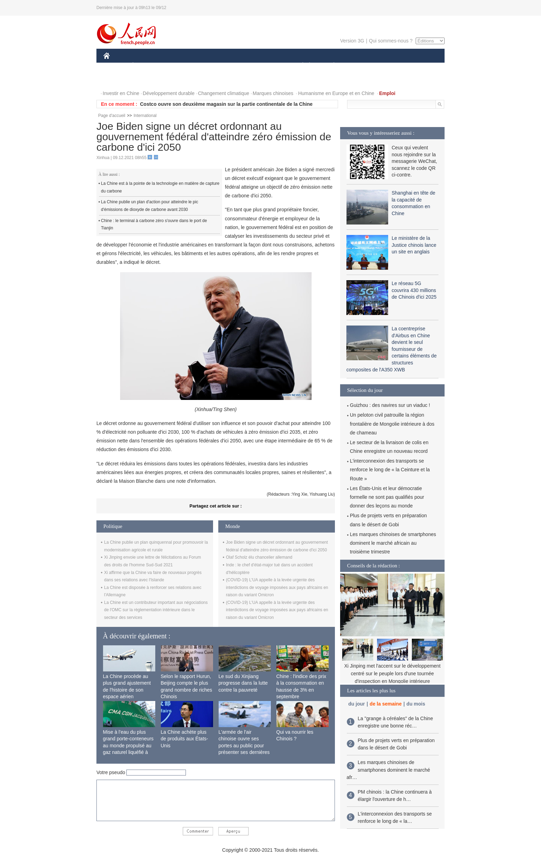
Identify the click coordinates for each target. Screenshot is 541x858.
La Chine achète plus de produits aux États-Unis (184, 738)
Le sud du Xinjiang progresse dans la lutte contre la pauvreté (243, 683)
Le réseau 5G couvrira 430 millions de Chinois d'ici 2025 (414, 290)
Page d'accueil (111, 115)
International (145, 115)
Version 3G (352, 41)
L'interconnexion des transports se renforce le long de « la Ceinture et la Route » (390, 469)
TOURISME (388, 66)
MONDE (177, 66)
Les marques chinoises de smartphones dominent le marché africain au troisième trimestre (393, 543)
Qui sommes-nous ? (391, 41)
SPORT (358, 66)
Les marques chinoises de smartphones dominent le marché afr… (388, 769)
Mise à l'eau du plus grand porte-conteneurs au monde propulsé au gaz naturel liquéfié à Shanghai (128, 745)
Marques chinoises (273, 93)
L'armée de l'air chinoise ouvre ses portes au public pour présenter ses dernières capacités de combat (244, 745)
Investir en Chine (121, 93)
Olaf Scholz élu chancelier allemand (259, 557)
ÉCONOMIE (145, 66)
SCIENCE (237, 66)
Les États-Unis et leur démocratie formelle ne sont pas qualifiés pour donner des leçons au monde (387, 497)
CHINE (115, 66)
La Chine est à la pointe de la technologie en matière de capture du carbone (160, 187)
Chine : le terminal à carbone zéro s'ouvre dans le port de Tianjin (154, 224)
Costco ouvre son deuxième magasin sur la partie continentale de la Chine (226, 104)
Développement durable (169, 93)
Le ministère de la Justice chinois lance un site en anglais (414, 244)
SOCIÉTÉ (299, 66)
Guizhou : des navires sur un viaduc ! (390, 405)
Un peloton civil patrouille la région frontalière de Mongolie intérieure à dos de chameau (392, 423)
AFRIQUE (207, 66)
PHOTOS (117, 79)
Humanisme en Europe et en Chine (336, 93)
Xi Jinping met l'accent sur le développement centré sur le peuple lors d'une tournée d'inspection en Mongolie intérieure (392, 673)
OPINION (420, 66)
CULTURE (268, 66)
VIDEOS (145, 79)
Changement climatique (223, 93)
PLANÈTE (330, 66)
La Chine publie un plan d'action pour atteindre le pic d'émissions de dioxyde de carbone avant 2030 (149, 205)
